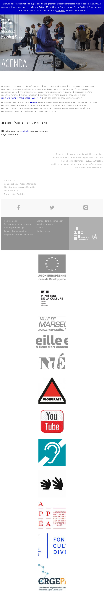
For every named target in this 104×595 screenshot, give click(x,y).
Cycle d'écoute (83, 108)
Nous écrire (9, 181)
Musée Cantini (50, 86)
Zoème (22, 86)
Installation (27, 108)
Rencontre (92, 102)
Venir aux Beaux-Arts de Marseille (20, 184)
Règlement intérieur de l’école (18, 235)
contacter (25, 131)
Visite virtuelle (11, 191)
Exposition (56, 108)
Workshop (24, 102)
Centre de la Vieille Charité (74, 95)
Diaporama (69, 108)
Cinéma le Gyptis (10, 95)
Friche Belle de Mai (28, 92)
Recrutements (11, 221)
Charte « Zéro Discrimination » (50, 221)
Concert (40, 111)
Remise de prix (9, 105)
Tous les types (9, 102)
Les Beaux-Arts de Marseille (81, 86)
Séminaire (79, 102)
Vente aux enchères (49, 102)
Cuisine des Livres (11, 111)
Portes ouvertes (53, 105)
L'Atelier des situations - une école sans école (69, 89)
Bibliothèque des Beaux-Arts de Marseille (22, 98)
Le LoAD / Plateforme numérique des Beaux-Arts (24, 89)
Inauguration (42, 108)
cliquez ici (60, 11)
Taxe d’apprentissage (14, 228)
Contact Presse (43, 231)
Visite (34, 102)
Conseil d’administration (15, 231)
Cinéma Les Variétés (83, 92)
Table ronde (66, 102)
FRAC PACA (44, 92)
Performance (70, 105)
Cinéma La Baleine (29, 95)
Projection (37, 105)
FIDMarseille (58, 92)
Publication (24, 105)
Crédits (39, 228)
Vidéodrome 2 (34, 86)
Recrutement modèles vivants (18, 224)
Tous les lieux (9, 86)
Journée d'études (11, 108)
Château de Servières (49, 95)
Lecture (82, 105)
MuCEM (62, 86)
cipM (69, 92)
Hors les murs (10, 92)
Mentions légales (44, 224)
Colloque (52, 111)
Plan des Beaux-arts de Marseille (19, 187)
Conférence (28, 111)
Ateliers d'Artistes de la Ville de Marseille (63, 98)
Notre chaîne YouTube (14, 194)
